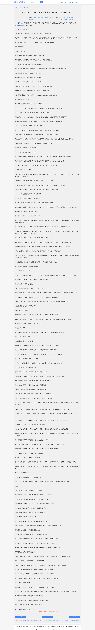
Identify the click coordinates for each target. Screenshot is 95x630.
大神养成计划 (35, 620)
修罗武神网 (20, 2)
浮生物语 (40, 620)
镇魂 (46, 620)
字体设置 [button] (77, 2)
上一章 (20, 616)
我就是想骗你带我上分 (27, 620)
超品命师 (43, 620)
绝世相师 (66, 620)
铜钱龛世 (78, 620)
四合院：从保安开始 (24, 7)
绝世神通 (49, 620)
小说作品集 (70, 2)
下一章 (74, 616)
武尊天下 (21, 620)
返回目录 (47, 616)
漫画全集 (63, 2)
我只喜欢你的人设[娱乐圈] (59, 620)
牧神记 (52, 620)
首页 (17, 7)
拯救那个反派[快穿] (72, 620)
